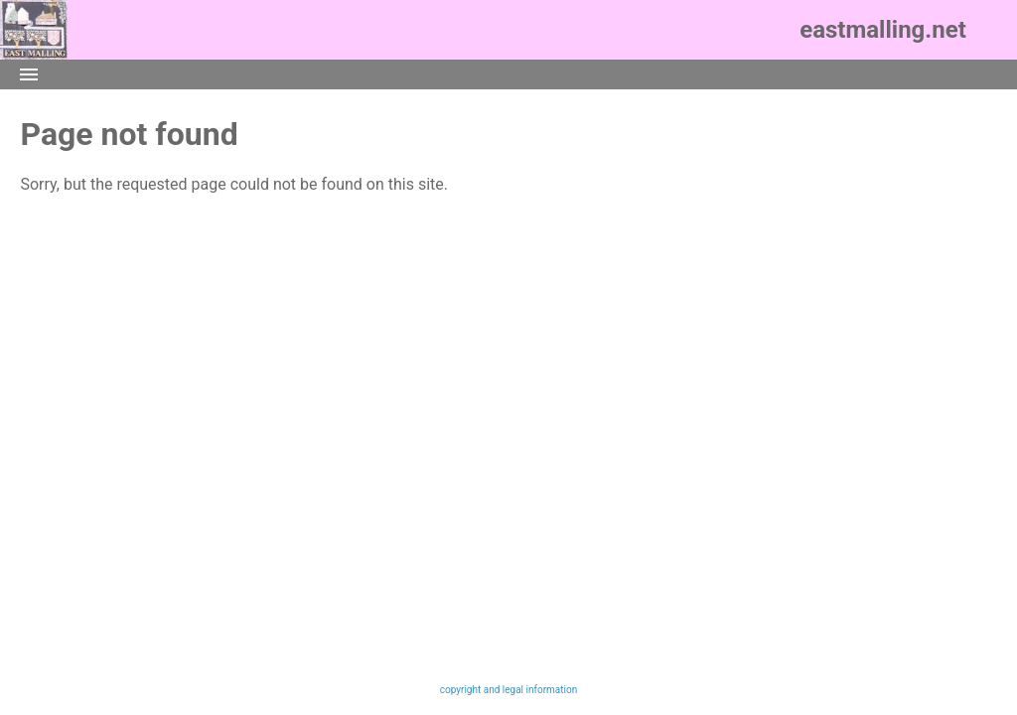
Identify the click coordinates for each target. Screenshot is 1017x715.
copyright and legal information (508, 689)
